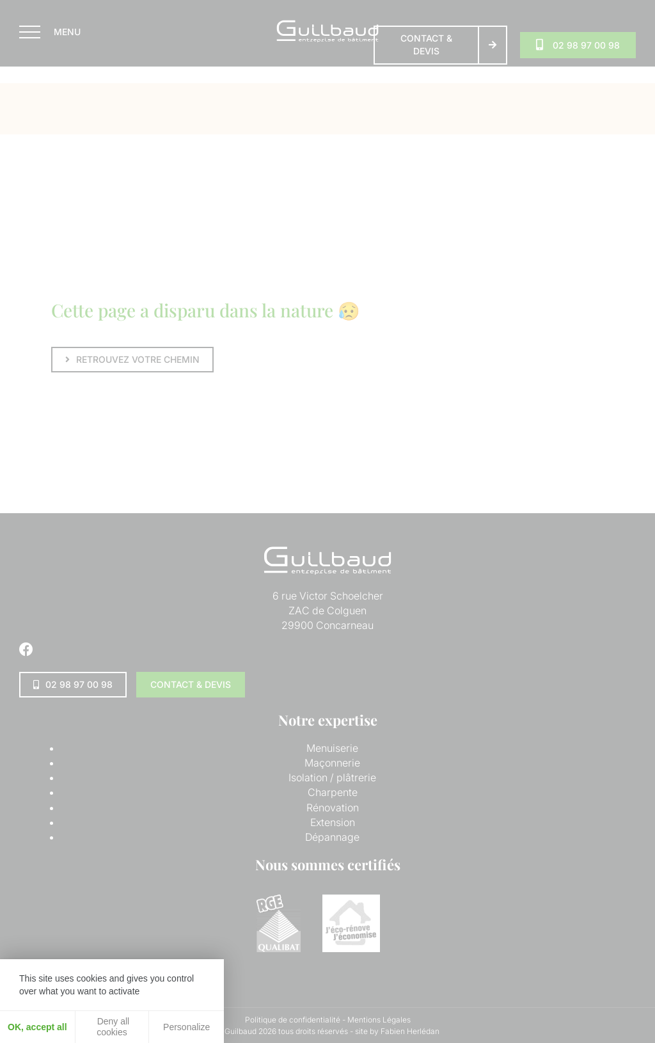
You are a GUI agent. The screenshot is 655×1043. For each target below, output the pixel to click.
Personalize (186, 1027)
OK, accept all (37, 1027)
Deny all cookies (112, 1026)
